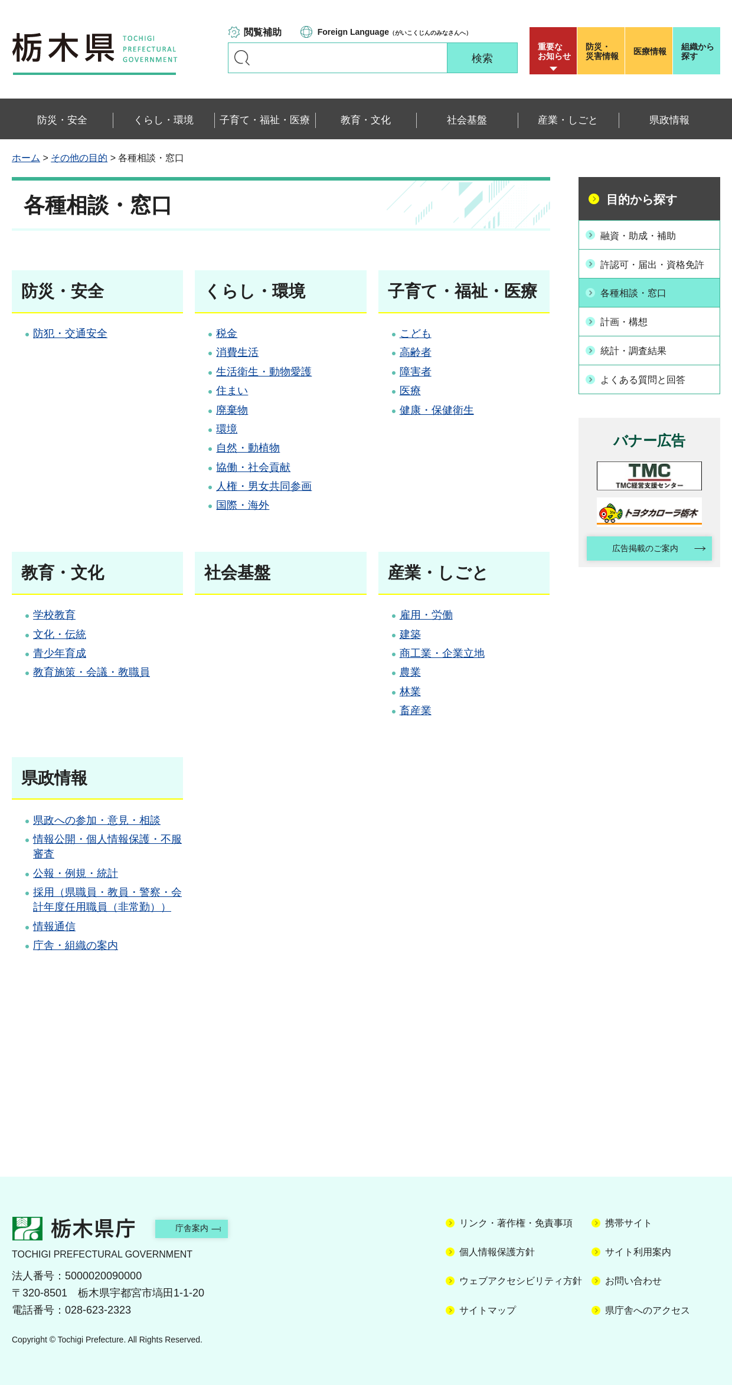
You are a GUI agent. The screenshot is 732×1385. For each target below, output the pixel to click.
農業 (410, 672)
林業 (410, 692)
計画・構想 (629, 333)
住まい (232, 391)
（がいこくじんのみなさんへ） (395, 32)
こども (416, 333)
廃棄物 (232, 410)
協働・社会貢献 (253, 467)
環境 (226, 429)
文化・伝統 (59, 634)
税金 (226, 333)
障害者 (416, 372)
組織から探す (697, 51)
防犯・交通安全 (70, 333)
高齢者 (416, 352)
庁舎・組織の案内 (75, 945)
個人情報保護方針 (497, 1252)
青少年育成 (59, 653)
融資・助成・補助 (645, 234)
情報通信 (54, 926)
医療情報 (649, 51)
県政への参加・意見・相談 (97, 820)
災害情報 (604, 51)
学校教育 (54, 615)
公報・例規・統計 (75, 873)
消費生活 (237, 352)
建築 (410, 634)
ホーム (26, 158)
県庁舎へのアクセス (647, 1310)
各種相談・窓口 (640, 305)
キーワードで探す (242, 58)
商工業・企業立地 (442, 653)
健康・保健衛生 (437, 410)
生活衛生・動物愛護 (264, 372)
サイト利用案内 (638, 1252)
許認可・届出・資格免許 (656, 270)
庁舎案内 (204, 1228)
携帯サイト (628, 1223)
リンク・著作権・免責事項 (516, 1223)
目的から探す (641, 199)
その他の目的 (79, 158)
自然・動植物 (248, 448)
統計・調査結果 (640, 360)
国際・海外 (242, 505)
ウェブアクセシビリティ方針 (520, 1281)
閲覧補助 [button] (263, 32)
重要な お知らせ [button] (554, 51)
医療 (410, 391)
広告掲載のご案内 (639, 559)
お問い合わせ (633, 1281)
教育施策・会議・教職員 (91, 672)
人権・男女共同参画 (264, 486)
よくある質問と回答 (650, 388)
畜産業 (416, 710)
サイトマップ (487, 1310)
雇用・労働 (426, 615)
